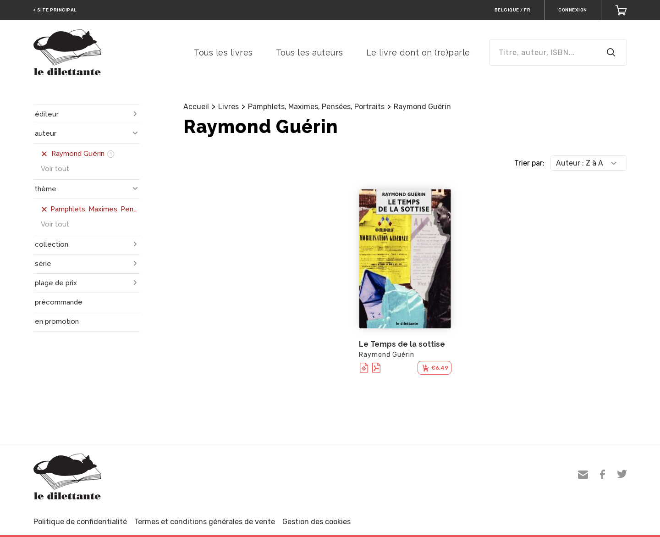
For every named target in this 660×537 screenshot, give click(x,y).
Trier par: (529, 163)
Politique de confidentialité (80, 521)
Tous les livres (223, 52)
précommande (58, 302)
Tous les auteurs (309, 52)
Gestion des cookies (316, 521)
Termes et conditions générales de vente (204, 521)
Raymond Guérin (422, 106)
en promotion (57, 321)
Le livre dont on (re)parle (418, 52)
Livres (228, 106)
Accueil (196, 106)
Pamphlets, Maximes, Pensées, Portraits (316, 106)
